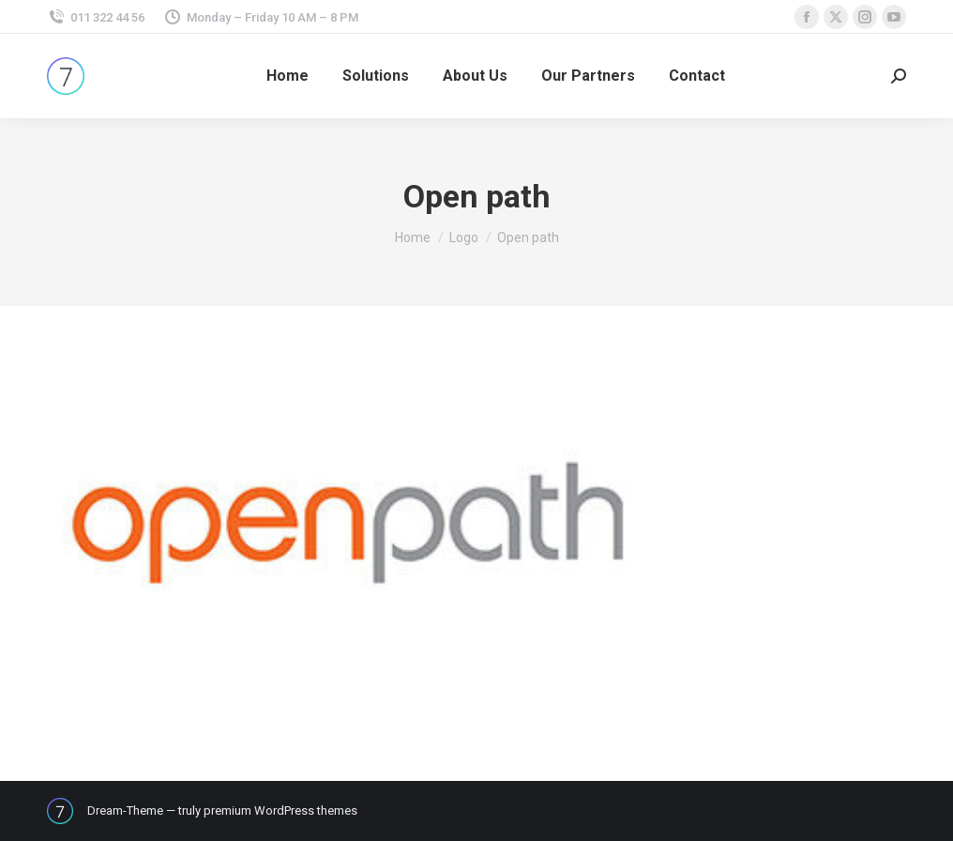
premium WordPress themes (280, 810)
